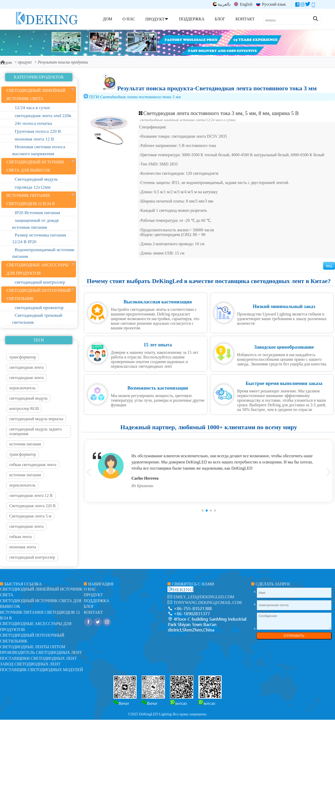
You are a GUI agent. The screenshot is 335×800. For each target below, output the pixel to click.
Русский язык (271, 4)
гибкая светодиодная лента (32, 464)
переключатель (22, 388)
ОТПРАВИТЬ (294, 636)
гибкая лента (20, 536)
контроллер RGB (24, 408)
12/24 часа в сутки (221, 120)
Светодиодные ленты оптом (32, 647)
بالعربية (221, 4)
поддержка (96, 601)
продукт (25, 62)
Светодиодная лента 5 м (30, 516)
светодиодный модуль (28, 398)
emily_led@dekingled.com (203, 597)
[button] (203, 510)
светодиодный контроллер (32, 557)
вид (329, 265)
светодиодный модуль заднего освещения (35, 431)
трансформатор (22, 357)
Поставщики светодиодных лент (38, 658)
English (243, 4)
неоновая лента (22, 547)
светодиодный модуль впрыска (36, 419)
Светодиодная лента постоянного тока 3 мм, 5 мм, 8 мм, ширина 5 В (218, 113)
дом (6, 62)
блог (89, 606)
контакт (93, 612)
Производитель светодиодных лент (41, 652)
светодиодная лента (26, 367)
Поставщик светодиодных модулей (41, 669)
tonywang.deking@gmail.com (207, 602)
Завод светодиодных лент (30, 664)
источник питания (25, 444)
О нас (90, 589)
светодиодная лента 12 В (31, 495)
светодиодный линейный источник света (172, 120)
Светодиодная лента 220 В (32, 506)
